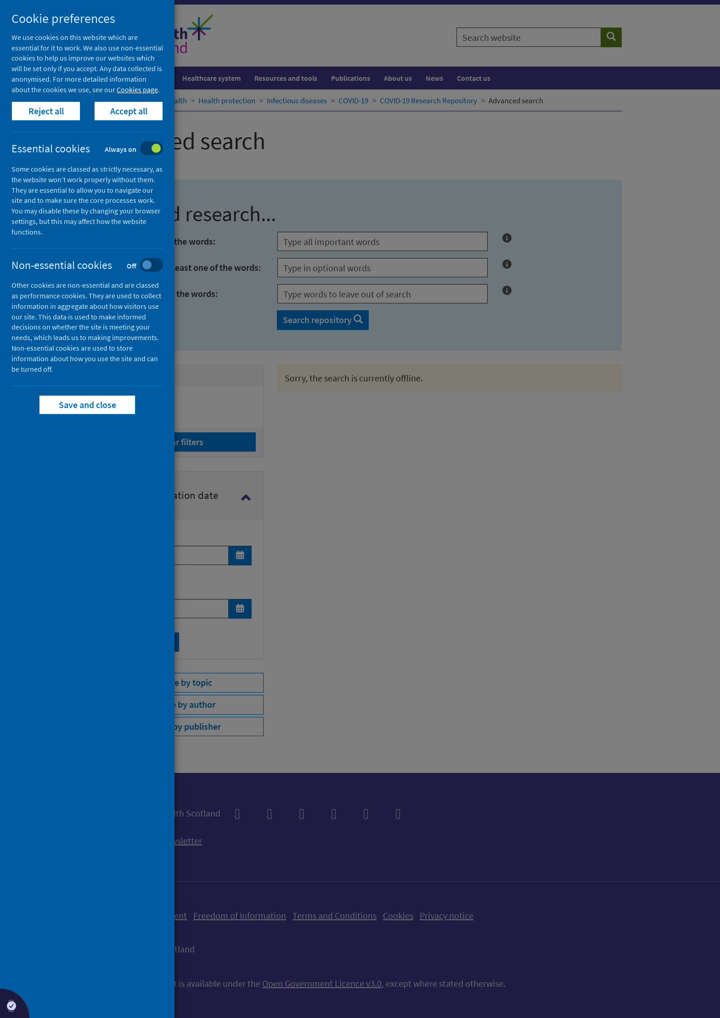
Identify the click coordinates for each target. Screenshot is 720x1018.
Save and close (87, 404)
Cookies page (137, 89)
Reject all (46, 111)
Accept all (128, 111)
